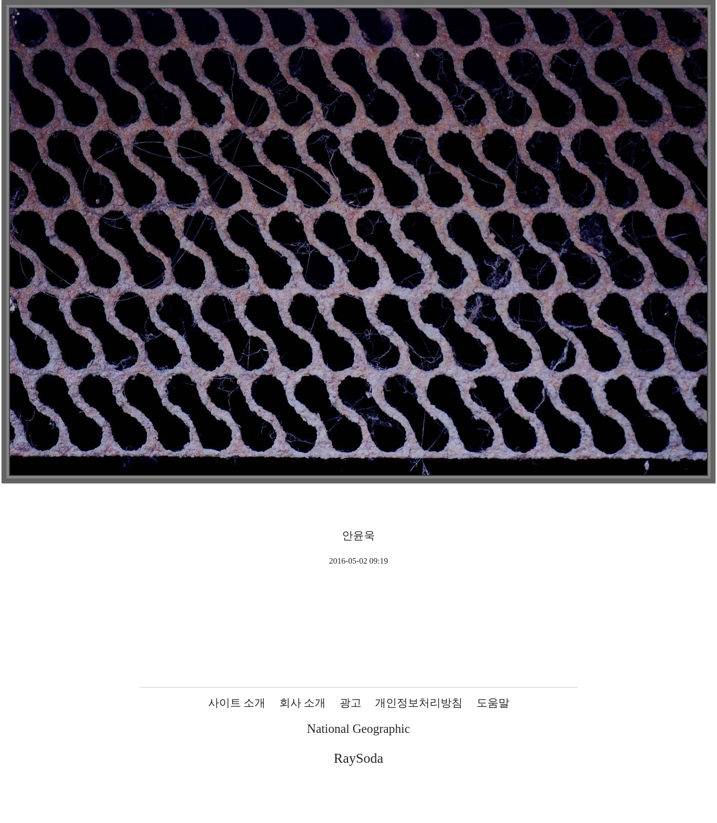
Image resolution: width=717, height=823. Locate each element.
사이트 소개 (237, 703)
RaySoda (358, 758)
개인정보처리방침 (419, 703)
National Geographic (358, 728)
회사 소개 (302, 703)
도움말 (493, 703)
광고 (350, 703)
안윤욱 (358, 535)
